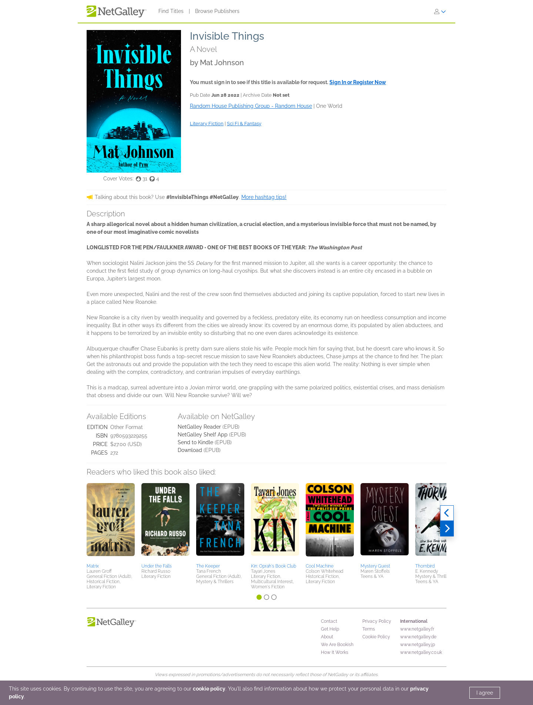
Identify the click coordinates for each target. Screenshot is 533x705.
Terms (368, 629)
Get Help (330, 629)
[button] (111, 522)
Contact (329, 621)
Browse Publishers (217, 11)
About (327, 636)
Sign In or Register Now (357, 82)
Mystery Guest (375, 566)
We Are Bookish (337, 644)
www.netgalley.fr (417, 629)
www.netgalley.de (418, 636)
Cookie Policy (376, 636)
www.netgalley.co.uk (421, 652)
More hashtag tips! (263, 197)
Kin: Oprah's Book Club (273, 566)
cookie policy (209, 689)
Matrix (93, 566)
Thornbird (425, 566)
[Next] (447, 528)
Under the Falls (156, 566)
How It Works (334, 652)
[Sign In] (440, 11)
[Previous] (447, 513)
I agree (484, 693)
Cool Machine (319, 566)
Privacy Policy (376, 621)
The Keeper (208, 566)
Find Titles (171, 11)
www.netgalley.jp (417, 644)
